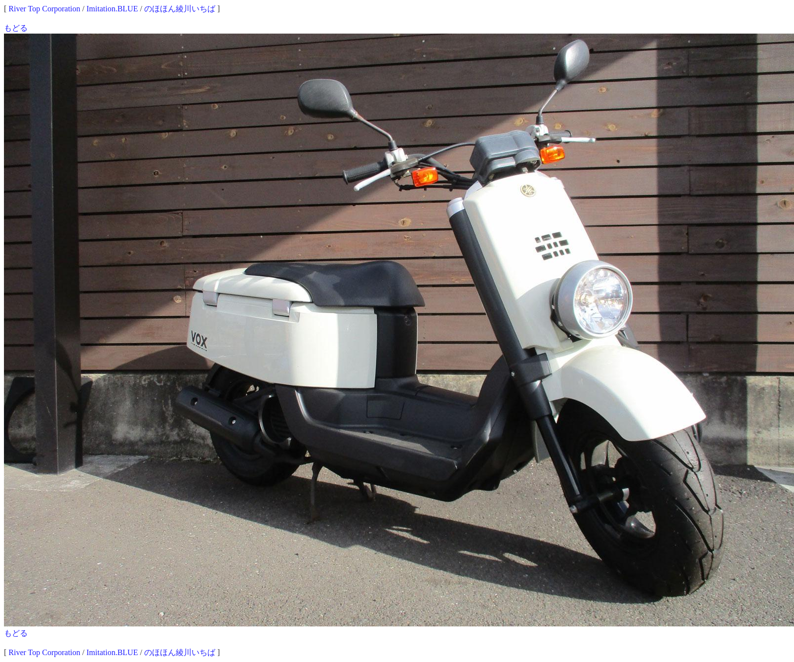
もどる (16, 28)
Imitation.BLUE (112, 8)
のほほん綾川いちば (179, 8)
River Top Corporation (44, 8)
